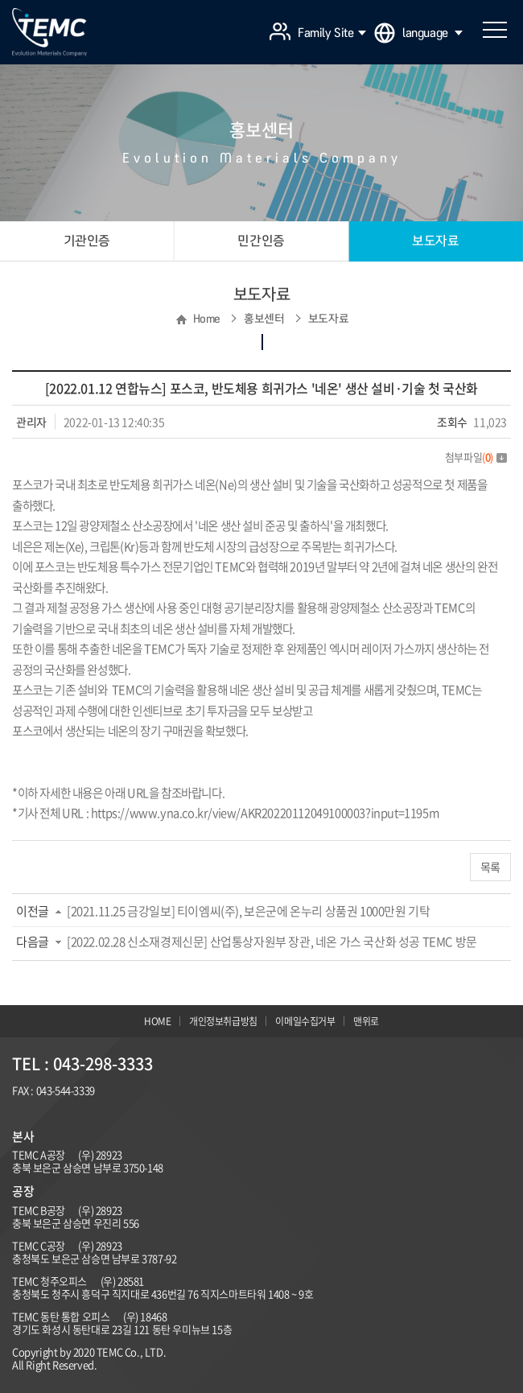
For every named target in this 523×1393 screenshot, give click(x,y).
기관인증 (87, 241)
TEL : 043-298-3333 (82, 1063)
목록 (490, 867)
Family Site (332, 33)
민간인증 (260, 241)
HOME (157, 1021)
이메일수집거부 (305, 1021)
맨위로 (366, 1021)
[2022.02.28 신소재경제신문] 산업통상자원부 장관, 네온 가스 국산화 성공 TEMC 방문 (272, 941)
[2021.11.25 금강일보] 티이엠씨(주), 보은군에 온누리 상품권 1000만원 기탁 (248, 911)
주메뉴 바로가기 (0, 0)
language (432, 33)
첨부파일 (476, 456)
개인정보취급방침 (223, 1021)
